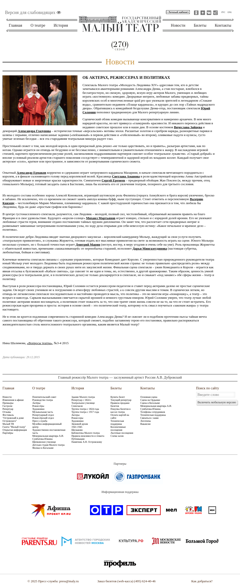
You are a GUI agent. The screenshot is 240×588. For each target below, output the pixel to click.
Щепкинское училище (44, 442)
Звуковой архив (80, 424)
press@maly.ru (69, 581)
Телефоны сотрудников (152, 412)
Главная (15, 25)
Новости (178, 25)
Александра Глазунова (34, 131)
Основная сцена (148, 397)
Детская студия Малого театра (48, 444)
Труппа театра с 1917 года (85, 412)
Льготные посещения (121, 433)
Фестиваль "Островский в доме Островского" (13, 418)
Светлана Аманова (126, 176)
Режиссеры (77, 418)
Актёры (36, 403)
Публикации (78, 439)
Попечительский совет (44, 397)
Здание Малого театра (83, 397)
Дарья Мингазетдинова (149, 248)
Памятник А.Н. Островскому (87, 442)
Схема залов (117, 436)
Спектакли (77, 406)
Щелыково (77, 430)
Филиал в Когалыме (43, 447)
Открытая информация (14, 430)
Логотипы (145, 421)
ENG (230, 12)
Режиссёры (38, 406)
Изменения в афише (13, 400)
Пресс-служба (39, 421)
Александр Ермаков (31, 172)
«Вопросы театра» (39, 343)
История (61, 25)
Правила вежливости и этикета (88, 436)
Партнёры (7, 433)
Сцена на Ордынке (150, 400)
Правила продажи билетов (120, 404)
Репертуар (7, 409)
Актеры (76, 415)
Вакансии (145, 424)
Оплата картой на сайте (119, 416)
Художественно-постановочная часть (48, 431)
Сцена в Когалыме (150, 403)
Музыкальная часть (42, 412)
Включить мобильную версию (217, 402)
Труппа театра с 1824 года (85, 409)
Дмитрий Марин (88, 244)
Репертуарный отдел (43, 415)
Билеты (200, 25)
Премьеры (8, 403)
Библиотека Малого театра (86, 433)
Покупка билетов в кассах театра (120, 410)
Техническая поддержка (117, 422)
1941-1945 (77, 427)
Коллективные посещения (118, 428)
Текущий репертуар (120, 400)
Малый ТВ (8, 424)
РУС (223, 12)
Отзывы (6, 412)
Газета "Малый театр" (14, 427)
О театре (37, 25)
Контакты (223, 25)
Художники (38, 409)
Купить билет (117, 397)
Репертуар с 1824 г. (82, 400)
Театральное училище (83, 403)
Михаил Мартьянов (100, 218)
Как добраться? (201, 581)
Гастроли (7, 406)
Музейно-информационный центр (47, 425)
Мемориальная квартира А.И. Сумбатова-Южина (48, 437)
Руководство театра (42, 400)
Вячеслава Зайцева (188, 127)
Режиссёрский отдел (43, 418)
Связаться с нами (149, 418)
